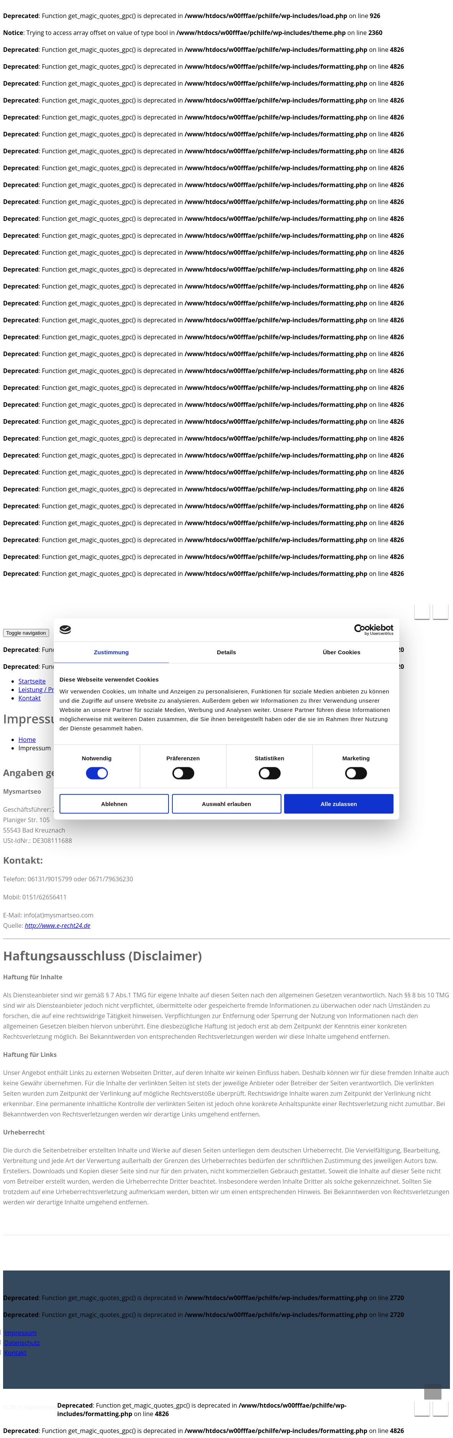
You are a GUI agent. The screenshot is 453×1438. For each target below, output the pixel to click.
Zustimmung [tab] (111, 652)
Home (27, 739)
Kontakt (29, 698)
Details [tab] (226, 652)
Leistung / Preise (42, 689)
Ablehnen (114, 804)
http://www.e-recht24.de (57, 925)
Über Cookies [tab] (341, 652)
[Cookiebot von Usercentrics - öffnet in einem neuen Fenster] (359, 629)
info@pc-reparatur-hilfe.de (341, 590)
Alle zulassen (339, 804)
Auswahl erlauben (226, 804)
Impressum (20, 1333)
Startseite (32, 681)
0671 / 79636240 (419, 590)
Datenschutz (22, 1342)
